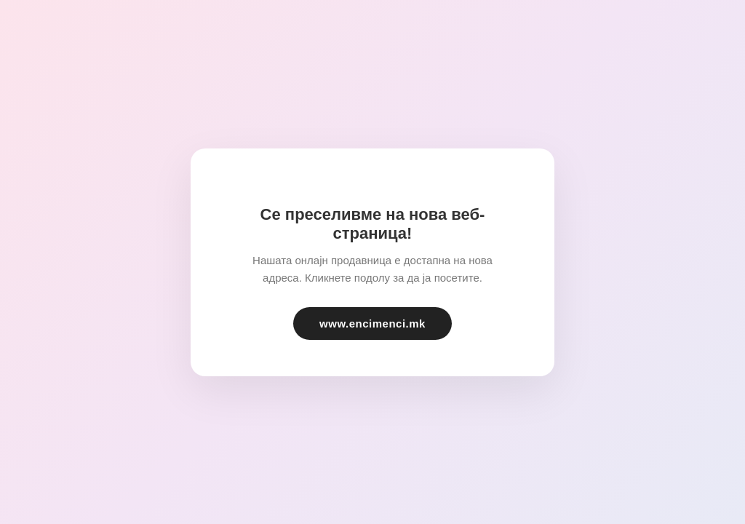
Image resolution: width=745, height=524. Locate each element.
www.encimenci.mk (372, 323)
